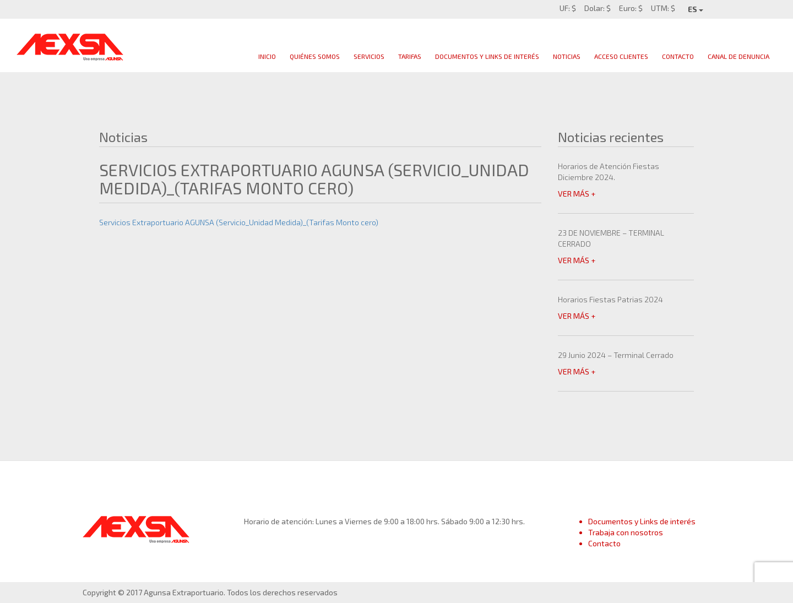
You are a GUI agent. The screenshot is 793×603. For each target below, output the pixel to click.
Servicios (369, 56)
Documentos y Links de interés (642, 521)
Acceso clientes (621, 56)
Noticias (566, 56)
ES (695, 9)
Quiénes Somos (315, 56)
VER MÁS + (576, 193)
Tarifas (409, 56)
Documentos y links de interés (487, 56)
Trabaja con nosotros (625, 532)
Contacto (678, 56)
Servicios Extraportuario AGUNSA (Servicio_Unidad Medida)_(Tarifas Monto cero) (238, 222)
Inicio (267, 56)
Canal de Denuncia (738, 56)
